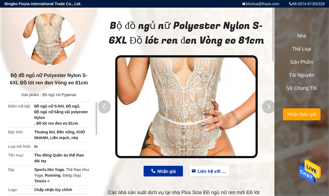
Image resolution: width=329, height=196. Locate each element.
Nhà (301, 36)
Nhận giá (166, 171)
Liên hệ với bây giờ (213, 171)
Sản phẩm (30, 95)
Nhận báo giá (301, 114)
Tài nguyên (301, 75)
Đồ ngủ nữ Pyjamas (59, 95)
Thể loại (301, 49)
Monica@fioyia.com (262, 4)
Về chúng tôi (302, 88)
